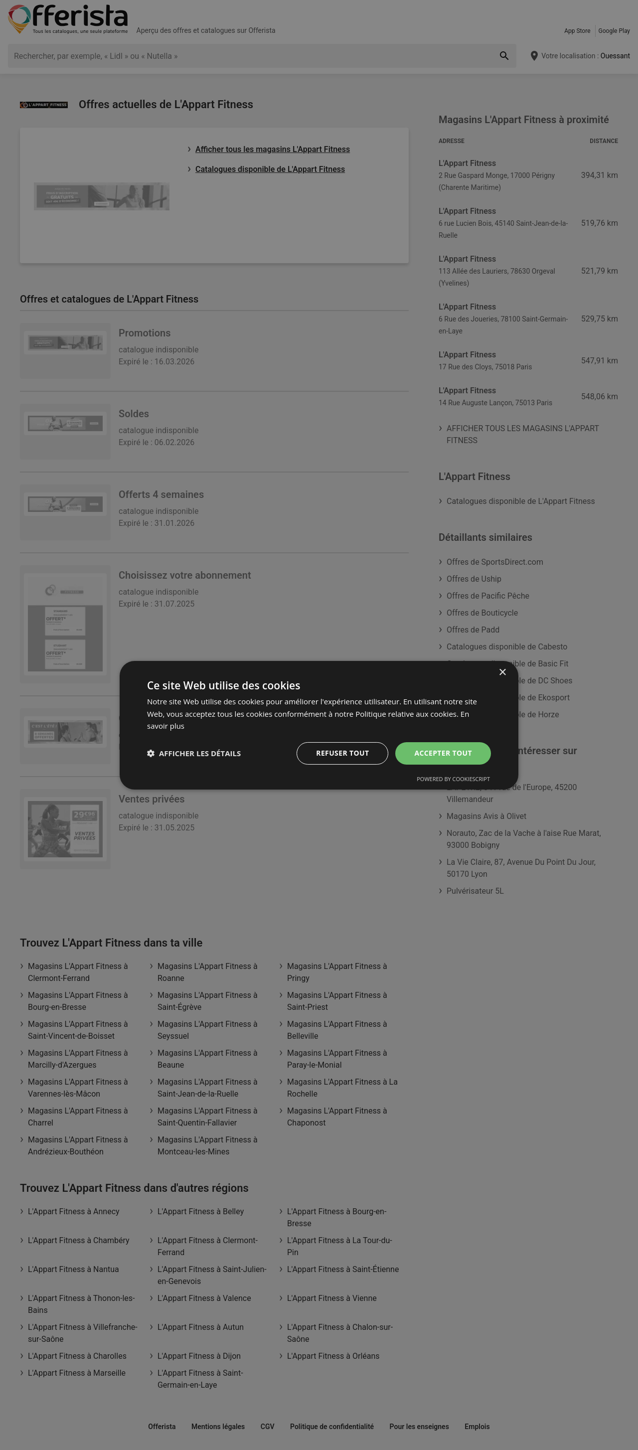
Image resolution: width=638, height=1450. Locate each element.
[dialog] (319, 724)
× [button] (502, 672)
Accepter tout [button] (443, 753)
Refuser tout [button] (342, 753)
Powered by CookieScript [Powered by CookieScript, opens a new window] (453, 779)
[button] (194, 753)
